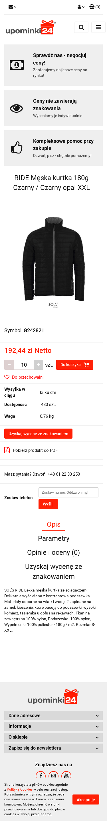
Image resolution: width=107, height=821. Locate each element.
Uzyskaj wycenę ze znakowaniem (38, 433)
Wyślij (48, 504)
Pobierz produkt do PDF (31, 450)
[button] (95, 7)
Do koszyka (74, 364)
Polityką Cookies (20, 789)
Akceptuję (86, 799)
